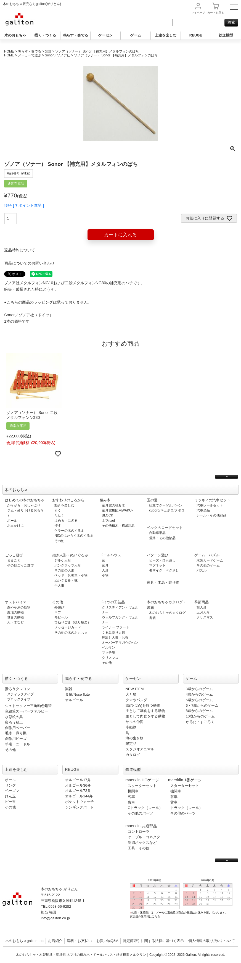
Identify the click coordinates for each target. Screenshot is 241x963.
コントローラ (138, 831)
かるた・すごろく (200, 722)
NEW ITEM (135, 689)
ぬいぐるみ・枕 (66, 580)
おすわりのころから (68, 500)
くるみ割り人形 (113, 633)
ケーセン (105, 35)
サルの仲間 (135, 722)
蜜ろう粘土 (14, 722)
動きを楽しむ (64, 505)
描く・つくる (45, 35)
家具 (105, 565)
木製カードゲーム (210, 560)
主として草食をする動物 (145, 711)
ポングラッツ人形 (67, 565)
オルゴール (74, 700)
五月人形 (203, 612)
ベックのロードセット (165, 528)
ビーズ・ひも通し (162, 560)
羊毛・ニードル (17, 744)
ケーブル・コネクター (146, 837)
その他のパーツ (140, 813)
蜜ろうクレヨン (17, 689)
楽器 (48, 51)
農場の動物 (15, 612)
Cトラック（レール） (145, 808)
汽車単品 (203, 510)
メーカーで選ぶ (29, 55)
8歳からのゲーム (199, 711)
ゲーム (135, 35)
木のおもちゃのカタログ (167, 613)
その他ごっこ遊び (20, 565)
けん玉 (10, 796)
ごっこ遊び (14, 555)
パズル (201, 570)
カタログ (133, 755)
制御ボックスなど (142, 843)
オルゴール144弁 (79, 796)
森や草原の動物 (18, 607)
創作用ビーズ (16, 739)
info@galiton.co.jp (55, 918)
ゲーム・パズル (206, 555)
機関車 (133, 791)
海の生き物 (135, 738)
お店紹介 (55, 941)
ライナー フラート (115, 627)
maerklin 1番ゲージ (185, 780)
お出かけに (15, 526)
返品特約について (19, 250)
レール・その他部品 (211, 515)
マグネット (157, 565)
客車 (131, 797)
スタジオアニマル (140, 749)
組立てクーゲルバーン (165, 505)
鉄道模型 (226, 35)
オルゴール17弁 (78, 780)
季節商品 (201, 602)
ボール (12, 521)
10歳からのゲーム (200, 716)
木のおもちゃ (15, 35)
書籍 (152, 618)
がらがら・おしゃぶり (23, 505)
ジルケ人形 (62, 560)
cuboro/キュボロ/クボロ (166, 510)
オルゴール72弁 (78, 791)
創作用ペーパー (17, 728)
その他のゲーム (208, 565)
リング (10, 785)
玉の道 (152, 500)
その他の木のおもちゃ (71, 633)
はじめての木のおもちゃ (24, 500)
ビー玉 (10, 802)
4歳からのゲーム (199, 694)
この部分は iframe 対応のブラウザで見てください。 (183, 902)
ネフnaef (108, 521)
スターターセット (142, 786)
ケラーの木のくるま (69, 531)
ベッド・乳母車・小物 (71, 575)
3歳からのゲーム (199, 689)
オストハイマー (17, 602)
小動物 (131, 727)
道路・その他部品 (162, 538)
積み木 (105, 500)
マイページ (198, 12)
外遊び (59, 607)
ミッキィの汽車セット (212, 500)
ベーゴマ (12, 791)
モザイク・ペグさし (164, 570)
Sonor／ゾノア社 (57, 55)
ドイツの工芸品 (112, 602)
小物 (105, 575)
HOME (9, 51)
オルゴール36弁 (78, 785)
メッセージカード (67, 627)
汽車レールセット (210, 505)
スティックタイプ (20, 694)
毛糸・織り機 (16, 733)
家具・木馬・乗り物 (163, 582)
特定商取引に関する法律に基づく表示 (153, 941)
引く (57, 510)
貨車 (131, 802)
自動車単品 (157, 533)
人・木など (15, 622)
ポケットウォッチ (79, 802)
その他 (59, 541)
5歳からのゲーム (199, 700)
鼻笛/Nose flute (77, 694)
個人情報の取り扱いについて (211, 941)
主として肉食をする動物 (145, 716)
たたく (59, 515)
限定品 (131, 744)
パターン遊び (157, 555)
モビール (61, 617)
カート (215, 12)
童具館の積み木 (113, 505)
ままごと (13, 560)
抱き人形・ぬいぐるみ (70, 555)
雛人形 (201, 607)
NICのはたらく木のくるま (73, 535)
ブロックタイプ (18, 699)
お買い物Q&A (107, 941)
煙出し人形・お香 (115, 638)
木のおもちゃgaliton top (24, 941)
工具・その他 (138, 848)
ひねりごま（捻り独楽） (72, 622)
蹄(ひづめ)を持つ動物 (143, 705)
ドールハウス (110, 555)
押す (57, 526)
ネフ (57, 612)
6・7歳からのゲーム (202, 705)
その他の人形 (64, 570)
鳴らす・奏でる (75, 35)
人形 (105, 570)
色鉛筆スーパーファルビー (26, 711)
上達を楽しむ (165, 35)
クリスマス (110, 658)
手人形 (59, 586)
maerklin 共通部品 (141, 826)
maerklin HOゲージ (142, 780)
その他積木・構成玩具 (118, 526)
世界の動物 (15, 617)
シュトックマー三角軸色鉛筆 (28, 706)
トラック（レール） (186, 808)
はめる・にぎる (66, 521)
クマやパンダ (136, 700)
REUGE (195, 35)
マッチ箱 (108, 652)
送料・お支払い (79, 941)
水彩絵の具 (14, 717)
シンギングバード (79, 807)
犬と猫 (131, 694)
